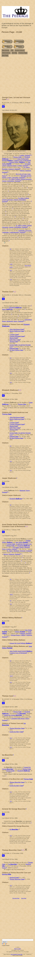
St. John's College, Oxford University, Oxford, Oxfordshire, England (17, 180)
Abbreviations (6, 53)
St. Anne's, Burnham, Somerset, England (16, 168)
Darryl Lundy (17, 948)
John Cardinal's (14, 954)
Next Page (5, 55)
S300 (11, 264)
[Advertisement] (17, 77)
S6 (10, 249)
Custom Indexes (19, 50)
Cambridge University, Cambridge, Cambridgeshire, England (17, 231)
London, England (25, 155)
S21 (11, 270)
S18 (11, 279)
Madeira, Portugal (25, 633)
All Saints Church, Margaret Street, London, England (16, 164)
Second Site (19, 954)
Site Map (14, 53)
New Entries (5, 50)
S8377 (11, 594)
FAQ (12, 50)
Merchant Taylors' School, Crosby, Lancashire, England (16, 176)
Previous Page (23, 53)
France (4, 868)
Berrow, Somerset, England (12, 554)
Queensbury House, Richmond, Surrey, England (17, 320)
